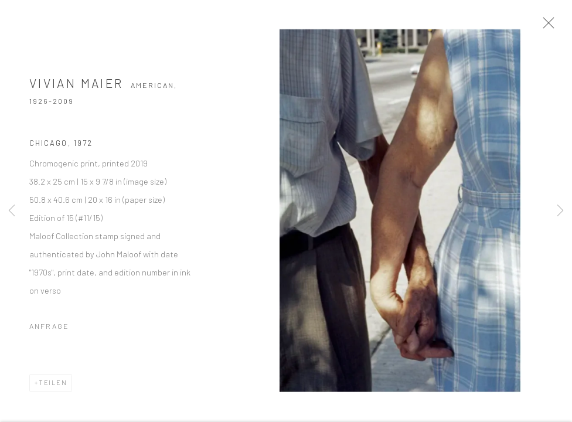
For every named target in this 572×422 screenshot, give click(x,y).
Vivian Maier (76, 86)
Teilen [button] (53, 386)
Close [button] (550, 26)
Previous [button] (11, 211)
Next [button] (560, 211)
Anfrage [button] (49, 329)
